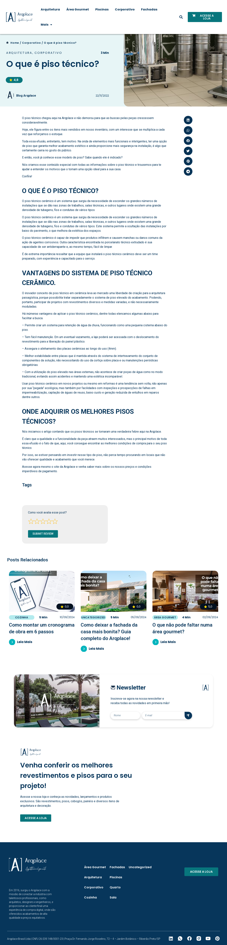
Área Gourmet (77, 9)
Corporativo (125, 9)
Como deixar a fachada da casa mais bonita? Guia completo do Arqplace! (109, 631)
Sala (113, 897)
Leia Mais (25, 642)
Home (14, 43)
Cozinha (21, 617)
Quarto (115, 887)
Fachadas (149, 9)
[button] (181, 17)
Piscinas (102, 9)
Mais (46, 24)
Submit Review (43, 533)
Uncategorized (93, 617)
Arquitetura (50, 9)
